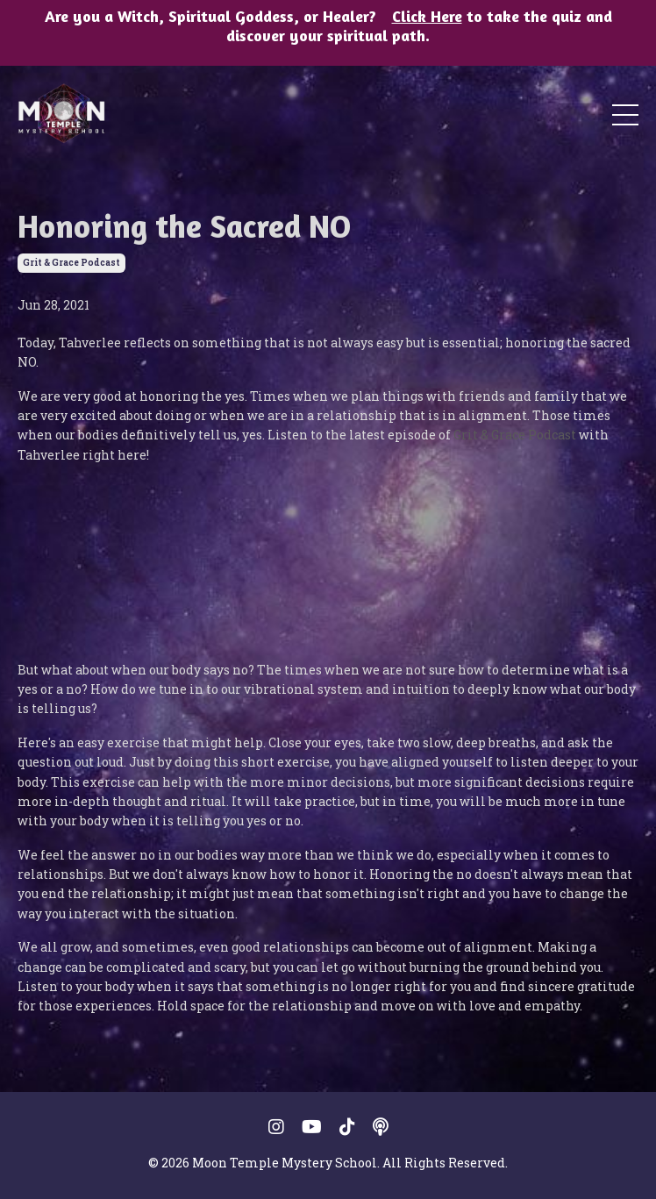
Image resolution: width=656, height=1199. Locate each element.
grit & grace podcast (71, 262)
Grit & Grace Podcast (514, 434)
